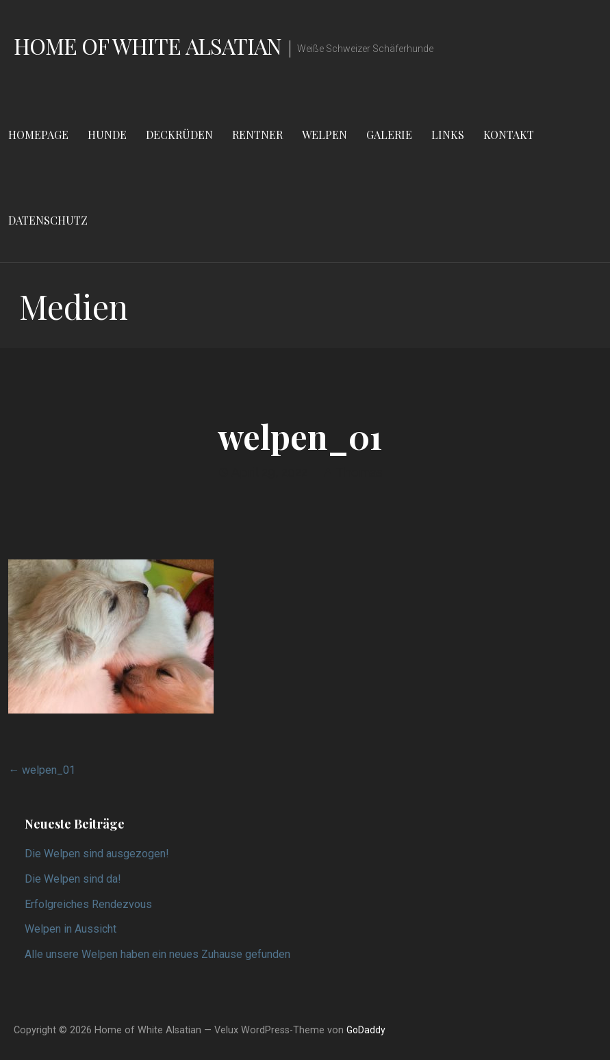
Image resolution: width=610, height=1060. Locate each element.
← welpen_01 (41, 770)
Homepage (38, 134)
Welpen (324, 134)
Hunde (107, 134)
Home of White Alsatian (147, 45)
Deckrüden (179, 134)
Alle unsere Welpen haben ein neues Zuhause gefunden (157, 954)
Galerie (389, 134)
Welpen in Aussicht (70, 928)
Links (447, 134)
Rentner (257, 134)
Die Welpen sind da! (73, 878)
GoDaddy (365, 1029)
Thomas (359, 472)
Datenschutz (48, 220)
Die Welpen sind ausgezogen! (97, 853)
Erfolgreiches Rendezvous (88, 904)
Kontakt (508, 134)
